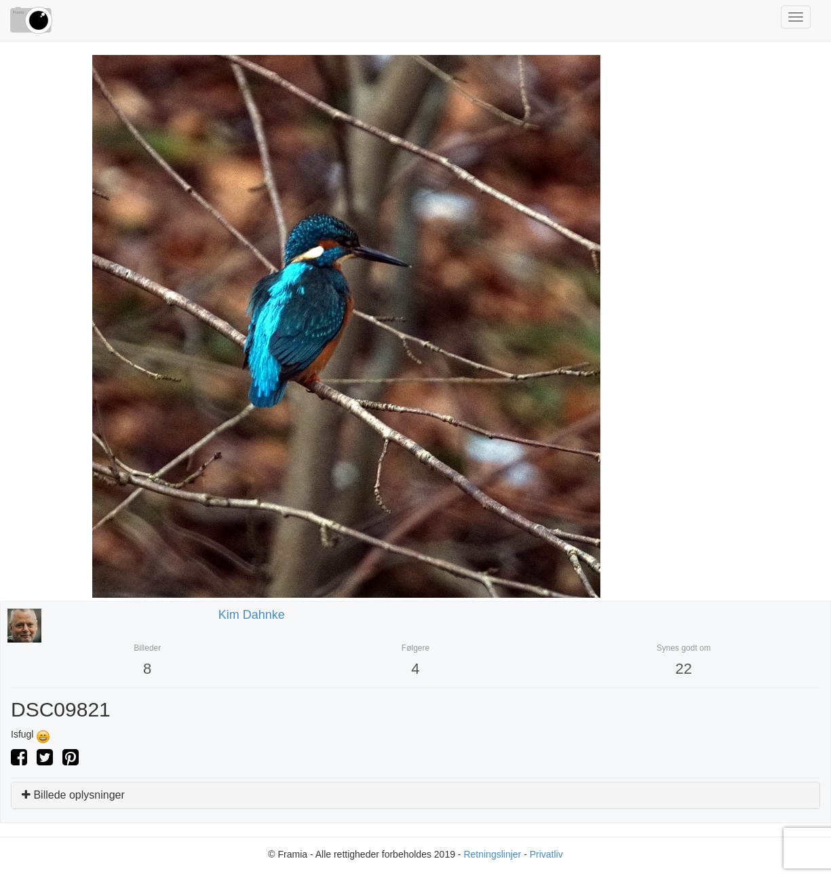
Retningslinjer (492, 854)
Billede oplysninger (73, 795)
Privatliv (546, 854)
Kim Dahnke (251, 615)
